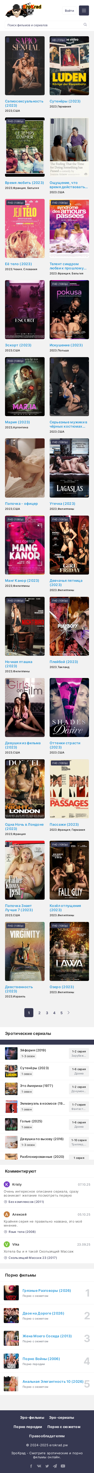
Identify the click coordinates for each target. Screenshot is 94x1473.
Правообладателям (47, 1436)
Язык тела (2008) (20, 1232)
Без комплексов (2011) (24, 1202)
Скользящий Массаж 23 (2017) (30, 1258)
